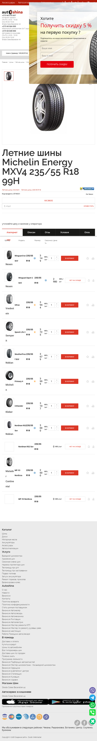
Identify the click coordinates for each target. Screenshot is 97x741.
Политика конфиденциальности (16, 605)
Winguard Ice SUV (20, 258)
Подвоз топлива (9, 573)
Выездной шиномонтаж (12, 556)
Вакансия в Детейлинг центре (15, 671)
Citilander (19, 406)
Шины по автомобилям (12, 647)
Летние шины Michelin (11, 190)
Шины (4, 534)
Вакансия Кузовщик (10, 677)
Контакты (6, 599)
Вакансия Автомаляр (11, 610)
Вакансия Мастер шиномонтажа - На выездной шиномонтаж (28, 665)
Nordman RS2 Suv (20, 428)
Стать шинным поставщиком (14, 607)
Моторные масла (9, 539)
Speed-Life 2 (20, 332)
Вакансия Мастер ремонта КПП (16, 625)
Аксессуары (8, 2)
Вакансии (7, 8)
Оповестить (89, 206)
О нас (4, 590)
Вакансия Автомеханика (12, 616)
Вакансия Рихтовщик (11, 619)
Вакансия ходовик (10, 680)
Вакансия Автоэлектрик (12, 622)
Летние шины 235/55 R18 (31, 190)
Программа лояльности (12, 659)
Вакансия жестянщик (11, 631)
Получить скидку (57, 64)
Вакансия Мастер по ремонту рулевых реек (21, 628)
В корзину (69, 258)
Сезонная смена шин (11, 562)
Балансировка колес (11, 582)
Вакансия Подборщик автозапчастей (18, 662)
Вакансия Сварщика (11, 668)
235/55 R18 (29, 258)
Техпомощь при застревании (14, 571)
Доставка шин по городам (13, 653)
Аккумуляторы (8, 542)
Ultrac (17, 305)
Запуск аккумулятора (11, 576)
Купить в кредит (9, 644)
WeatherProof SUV (20, 356)
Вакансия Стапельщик (12, 674)
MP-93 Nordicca (18, 472)
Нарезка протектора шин (13, 565)
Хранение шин (8, 559)
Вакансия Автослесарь (12, 613)
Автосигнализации (28, 2)
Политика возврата (10, 602)
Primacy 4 (19, 381)
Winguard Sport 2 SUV (25, 280)
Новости (5, 593)
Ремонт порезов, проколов (13, 579)
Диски (4, 537)
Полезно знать (8, 656)
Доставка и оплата (10, 641)
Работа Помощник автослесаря (16, 634)
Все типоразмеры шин (12, 650)
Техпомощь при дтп (10, 568)
